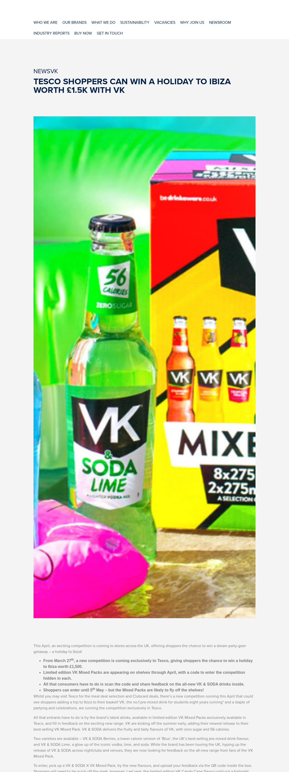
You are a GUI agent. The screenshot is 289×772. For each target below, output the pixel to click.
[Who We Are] (45, 22)
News (41, 71)
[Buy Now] (83, 33)
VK (54, 71)
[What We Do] (103, 22)
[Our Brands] (74, 22)
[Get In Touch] (110, 33)
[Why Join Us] (192, 22)
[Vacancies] (164, 22)
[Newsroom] (220, 22)
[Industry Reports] (51, 33)
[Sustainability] (134, 22)
